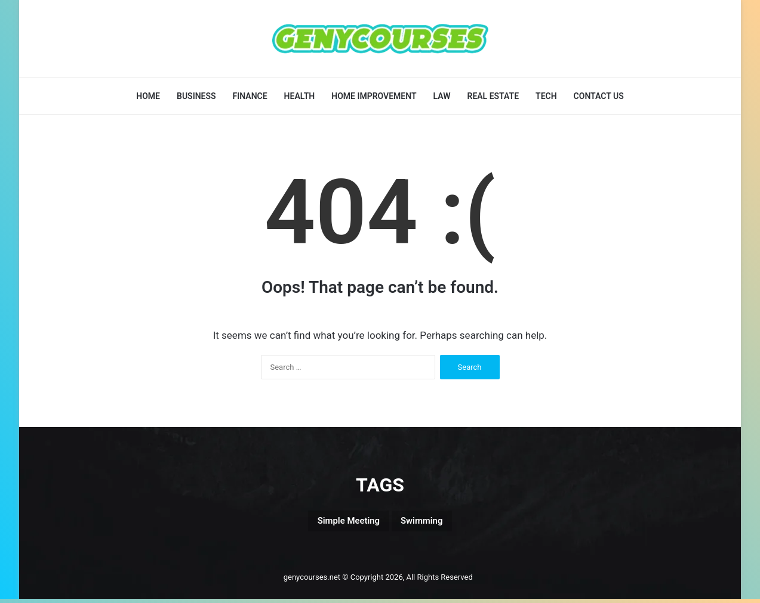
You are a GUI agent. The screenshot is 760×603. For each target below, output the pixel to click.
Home (148, 96)
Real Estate (493, 96)
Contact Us (599, 96)
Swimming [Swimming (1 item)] (433, 523)
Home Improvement (373, 96)
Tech (546, 96)
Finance (250, 96)
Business (196, 96)
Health (299, 96)
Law (442, 96)
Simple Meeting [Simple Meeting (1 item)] (339, 523)
